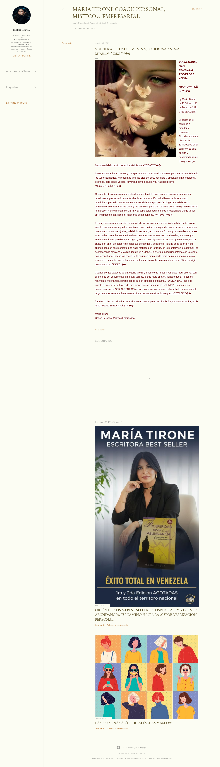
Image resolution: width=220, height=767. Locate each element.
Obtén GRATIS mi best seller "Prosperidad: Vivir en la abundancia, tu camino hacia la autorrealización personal (146, 615)
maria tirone (21, 29)
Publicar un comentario (117, 625)
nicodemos (140, 753)
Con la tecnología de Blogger (132, 747)
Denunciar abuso (16, 102)
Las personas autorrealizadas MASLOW (133, 722)
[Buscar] (197, 9)
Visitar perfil (22, 55)
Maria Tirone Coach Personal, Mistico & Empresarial (119, 12)
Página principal (85, 28)
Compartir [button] (67, 43)
